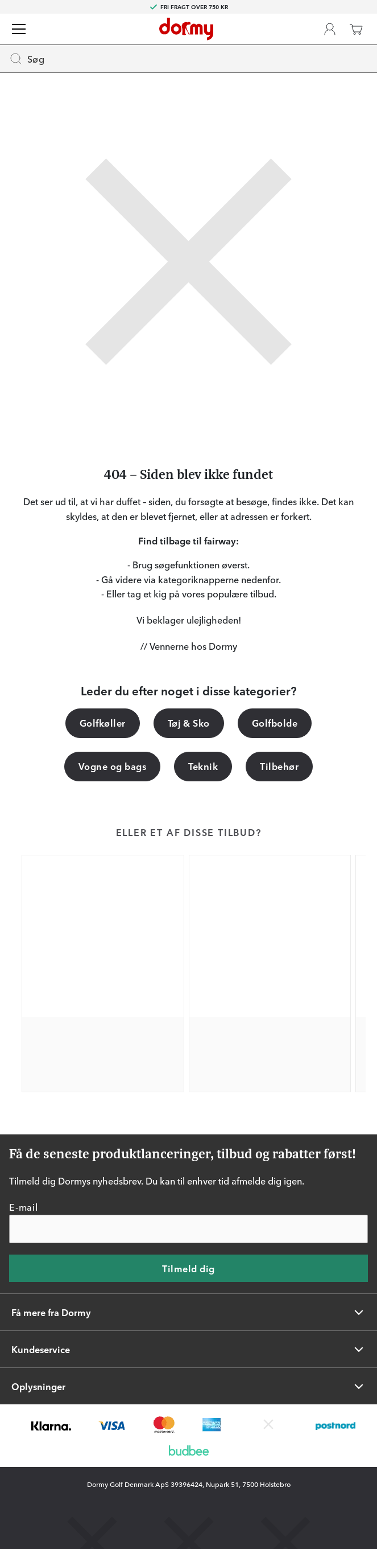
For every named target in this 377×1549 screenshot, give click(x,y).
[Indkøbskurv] (356, 29)
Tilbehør (279, 766)
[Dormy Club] (330, 29)
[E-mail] (188, 1229)
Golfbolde (274, 722)
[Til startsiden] (186, 29)
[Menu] (19, 29)
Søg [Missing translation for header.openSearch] (26, 58)
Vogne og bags (112, 766)
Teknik (203, 766)
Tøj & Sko (189, 722)
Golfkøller (103, 722)
